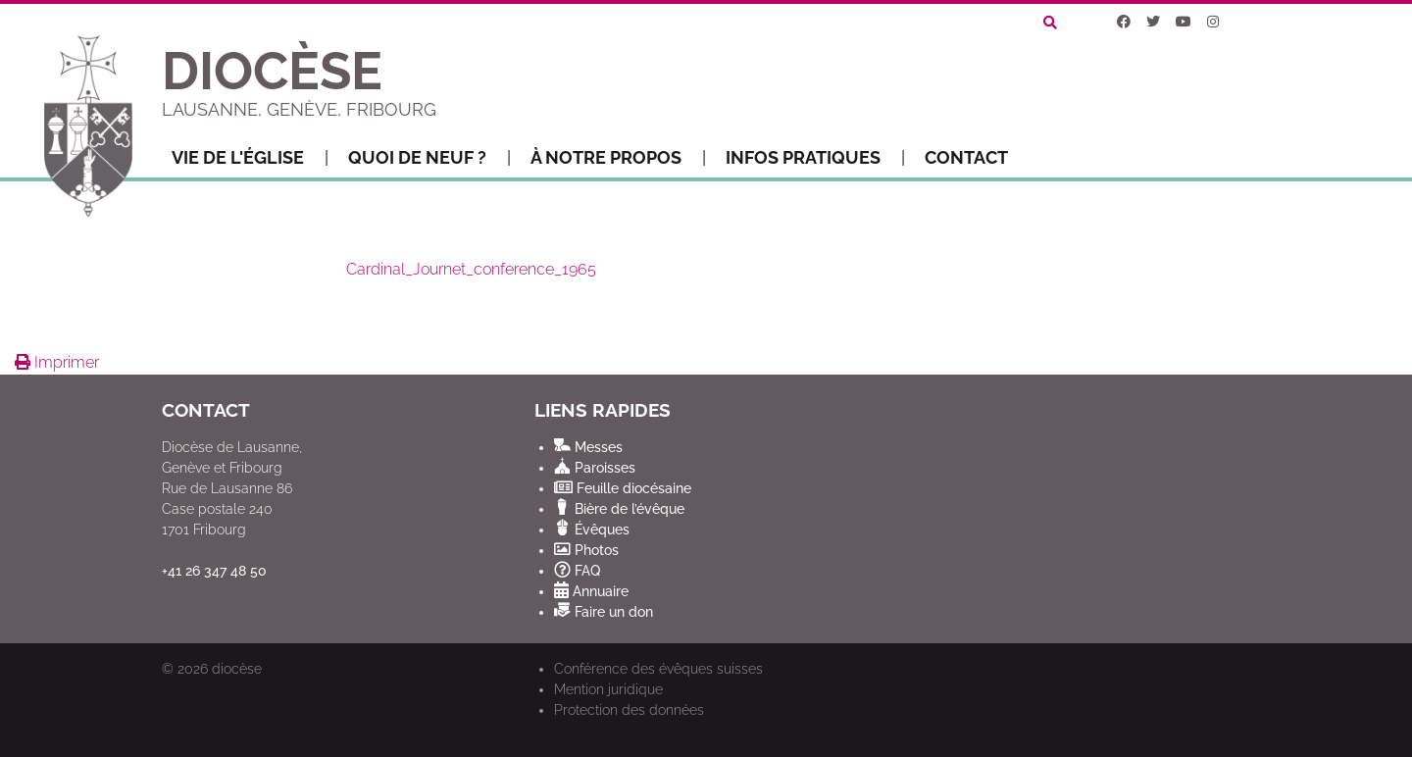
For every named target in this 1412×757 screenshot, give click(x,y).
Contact (966, 157)
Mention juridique (608, 689)
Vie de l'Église (250, 157)
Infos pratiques (815, 157)
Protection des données (629, 710)
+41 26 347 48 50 (214, 571)
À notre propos (618, 157)
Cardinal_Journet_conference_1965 (471, 269)
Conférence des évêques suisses (658, 669)
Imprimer (57, 362)
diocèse (237, 669)
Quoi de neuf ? (429, 157)
